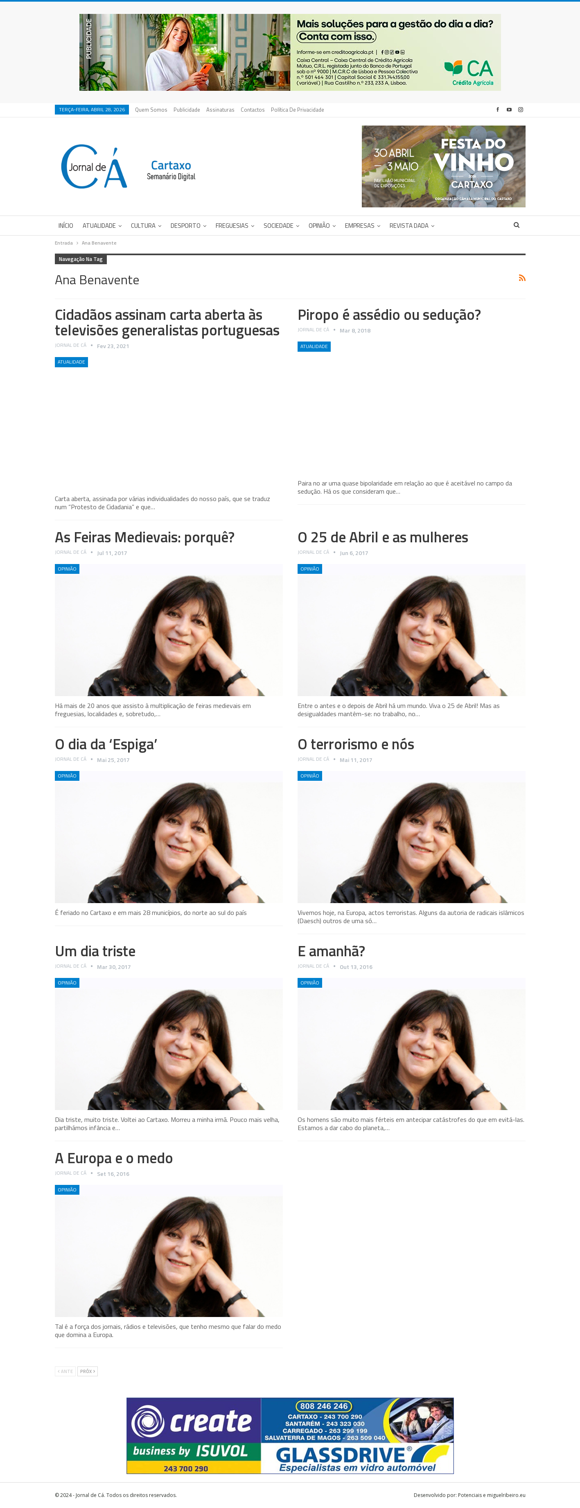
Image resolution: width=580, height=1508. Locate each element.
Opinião (319, 225)
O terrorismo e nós (356, 744)
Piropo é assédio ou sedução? (389, 314)
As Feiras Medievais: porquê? (145, 537)
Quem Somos (151, 110)
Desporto (186, 225)
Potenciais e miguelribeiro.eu (492, 1495)
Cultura (143, 225)
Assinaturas (220, 110)
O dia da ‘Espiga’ (106, 744)
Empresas (360, 225)
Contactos (253, 110)
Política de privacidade (297, 110)
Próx (87, 1371)
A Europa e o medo (114, 1157)
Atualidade (99, 225)
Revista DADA (409, 225)
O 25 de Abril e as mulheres (383, 537)
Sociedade (278, 225)
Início (66, 225)
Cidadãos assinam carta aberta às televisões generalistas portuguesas (167, 322)
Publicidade (187, 110)
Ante (65, 1371)
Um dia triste (95, 950)
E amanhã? (331, 950)
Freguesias (232, 225)
